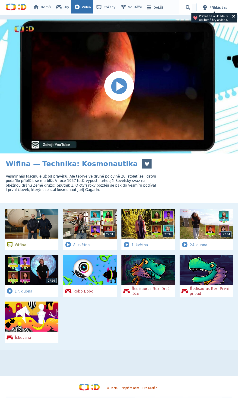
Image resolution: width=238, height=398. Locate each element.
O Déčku (112, 388)
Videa (83, 7)
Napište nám (130, 388)
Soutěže (132, 7)
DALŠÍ (155, 7)
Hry (63, 7)
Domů (43, 7)
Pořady (107, 7)
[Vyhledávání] (188, 7)
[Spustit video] (119, 86)
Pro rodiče (150, 388)
